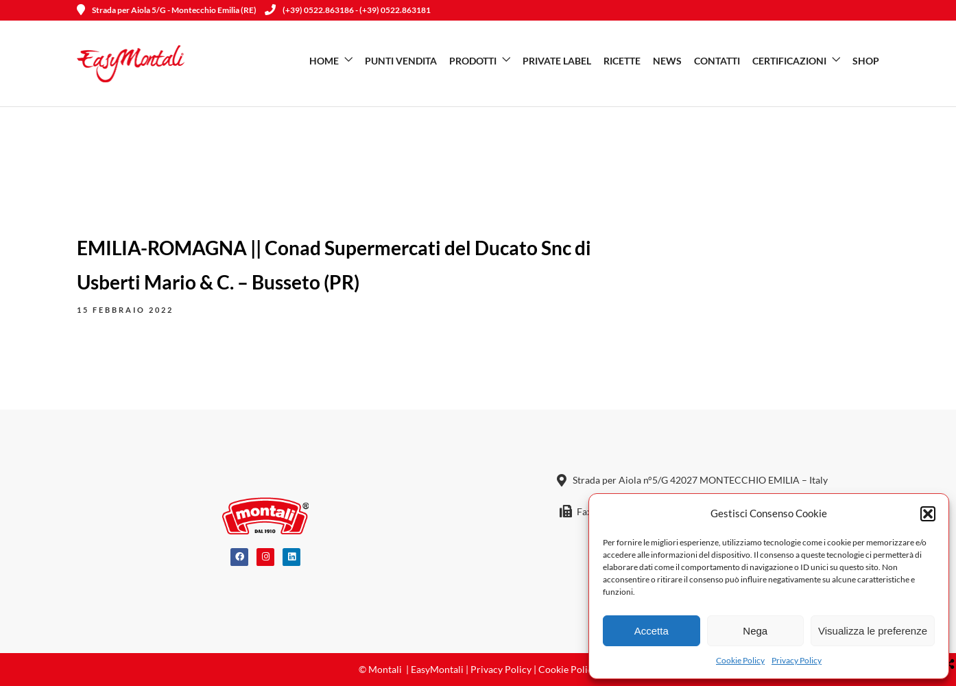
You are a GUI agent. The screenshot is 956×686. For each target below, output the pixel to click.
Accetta (651, 631)
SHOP (865, 61)
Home (324, 61)
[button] (928, 514)
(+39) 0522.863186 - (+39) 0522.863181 (348, 10)
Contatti (717, 61)
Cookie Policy (740, 660)
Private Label (557, 61)
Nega (755, 631)
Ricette (622, 61)
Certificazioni (789, 61)
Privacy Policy (797, 660)
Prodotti (473, 61)
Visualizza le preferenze (872, 631)
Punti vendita (401, 61)
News (667, 61)
